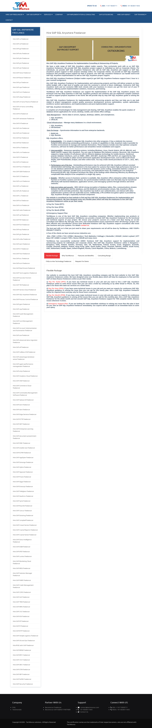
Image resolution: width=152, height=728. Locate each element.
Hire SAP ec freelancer (20, 147)
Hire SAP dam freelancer (21, 409)
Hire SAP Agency (123, 14)
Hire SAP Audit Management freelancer (23, 315)
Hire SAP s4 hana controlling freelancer (23, 108)
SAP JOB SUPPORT (34, 14)
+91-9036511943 (131, 6)
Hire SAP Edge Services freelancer (24, 414)
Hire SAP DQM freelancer (21, 547)
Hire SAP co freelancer (20, 39)
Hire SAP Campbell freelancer (23, 520)
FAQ (13, 707)
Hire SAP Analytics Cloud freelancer (25, 376)
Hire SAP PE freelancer (21, 220)
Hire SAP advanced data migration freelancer (25, 341)
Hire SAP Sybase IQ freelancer (23, 400)
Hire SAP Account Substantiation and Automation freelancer (25, 329)
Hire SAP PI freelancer (20, 626)
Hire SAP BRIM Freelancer (22, 650)
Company (59, 14)
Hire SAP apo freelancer (21, 87)
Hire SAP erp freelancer (21, 229)
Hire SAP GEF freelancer (21, 424)
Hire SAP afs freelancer (21, 191)
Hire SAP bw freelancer (21, 138)
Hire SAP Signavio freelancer (23, 472)
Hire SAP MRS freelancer (21, 607)
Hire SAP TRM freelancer (21, 602)
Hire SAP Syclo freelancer (21, 501)
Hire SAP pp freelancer (21, 49)
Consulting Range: (104, 256)
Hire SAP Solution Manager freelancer (22, 574)
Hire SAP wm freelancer (21, 133)
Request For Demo (82, 261)
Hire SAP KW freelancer (21, 616)
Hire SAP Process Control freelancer (25, 299)
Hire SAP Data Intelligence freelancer (22, 541)
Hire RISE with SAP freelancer (23, 645)
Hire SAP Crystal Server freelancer (24, 535)
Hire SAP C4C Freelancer (21, 660)
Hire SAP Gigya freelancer (22, 482)
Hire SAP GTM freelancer (21, 669)
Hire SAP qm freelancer (21, 68)
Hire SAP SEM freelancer (21, 171)
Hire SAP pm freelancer (21, 63)
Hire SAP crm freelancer (21, 152)
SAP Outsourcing (106, 14)
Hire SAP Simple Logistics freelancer (25, 636)
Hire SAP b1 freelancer (21, 249)
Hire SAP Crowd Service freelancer (25, 525)
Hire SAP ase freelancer (21, 335)
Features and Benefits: (86, 256)
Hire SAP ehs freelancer (21, 53)
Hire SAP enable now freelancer (24, 448)
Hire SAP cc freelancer (20, 196)
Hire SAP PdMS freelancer (22, 580)
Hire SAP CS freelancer (21, 176)
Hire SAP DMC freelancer (21, 443)
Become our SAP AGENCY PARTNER (57, 710)
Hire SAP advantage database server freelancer (23, 358)
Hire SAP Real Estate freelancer (24, 268)
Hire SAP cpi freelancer (21, 215)
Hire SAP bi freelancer (20, 114)
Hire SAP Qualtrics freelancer (23, 496)
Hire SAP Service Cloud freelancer (24, 290)
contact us (85, 225)
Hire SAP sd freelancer (20, 44)
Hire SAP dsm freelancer (21, 405)
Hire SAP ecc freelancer (21, 258)
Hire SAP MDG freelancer (21, 568)
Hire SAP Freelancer (15, 14)
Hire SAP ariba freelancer (21, 239)
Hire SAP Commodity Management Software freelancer (25, 394)
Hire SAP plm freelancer (21, 58)
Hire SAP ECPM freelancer (22, 453)
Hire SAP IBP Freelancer (21, 674)
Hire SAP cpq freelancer (21, 309)
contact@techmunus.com (89, 707)
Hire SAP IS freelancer (20, 157)
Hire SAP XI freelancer (20, 123)
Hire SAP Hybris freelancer (22, 467)
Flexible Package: (52, 256)
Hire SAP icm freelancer (21, 205)
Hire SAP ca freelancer (20, 186)
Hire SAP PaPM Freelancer (22, 679)
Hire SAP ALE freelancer (21, 597)
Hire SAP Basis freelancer (22, 78)
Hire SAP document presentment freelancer (24, 437)
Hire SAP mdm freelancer (21, 210)
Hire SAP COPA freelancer (22, 592)
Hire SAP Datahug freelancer (23, 515)
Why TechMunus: (68, 256)
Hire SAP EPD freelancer (21, 551)
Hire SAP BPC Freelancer (21, 655)
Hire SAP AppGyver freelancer (23, 457)
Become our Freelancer (53, 707)
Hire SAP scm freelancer (21, 181)
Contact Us (84, 712)
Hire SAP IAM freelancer (21, 381)
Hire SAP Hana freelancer (22, 73)
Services (48, 14)
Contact (9, 20)
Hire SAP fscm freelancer (21, 167)
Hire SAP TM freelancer (21, 285)
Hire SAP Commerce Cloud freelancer (22, 387)
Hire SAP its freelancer (21, 200)
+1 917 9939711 (109, 6)
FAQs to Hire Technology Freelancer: (59, 261)
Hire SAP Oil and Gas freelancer (24, 640)
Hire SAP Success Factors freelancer (22, 279)
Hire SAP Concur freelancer (22, 511)
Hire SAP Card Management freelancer (23, 322)
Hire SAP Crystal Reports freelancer (25, 530)
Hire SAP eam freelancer (21, 244)
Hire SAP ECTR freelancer (22, 419)
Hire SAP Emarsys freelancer (23, 486)
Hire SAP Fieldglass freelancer (23, 491)
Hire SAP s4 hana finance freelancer (25, 102)
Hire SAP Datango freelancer (23, 462)
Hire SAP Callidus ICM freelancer (24, 352)
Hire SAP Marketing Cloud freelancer (22, 562)
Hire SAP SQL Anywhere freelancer (25, 294)
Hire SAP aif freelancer (21, 347)
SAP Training (140, 14)
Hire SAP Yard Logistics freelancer (25, 273)
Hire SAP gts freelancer (21, 234)
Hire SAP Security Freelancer (23, 684)
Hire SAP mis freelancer (21, 128)
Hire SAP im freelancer (20, 162)
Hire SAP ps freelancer (20, 82)
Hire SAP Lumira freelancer (22, 556)
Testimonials (16, 710)
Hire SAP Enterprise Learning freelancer (23, 430)
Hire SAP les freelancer (21, 143)
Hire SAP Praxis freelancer (22, 477)
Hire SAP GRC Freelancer (21, 665)
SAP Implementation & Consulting (81, 14)
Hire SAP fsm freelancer (21, 225)
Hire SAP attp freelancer (21, 371)
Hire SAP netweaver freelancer (23, 118)
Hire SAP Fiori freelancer (21, 254)
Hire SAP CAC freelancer (21, 611)
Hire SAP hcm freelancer (21, 92)
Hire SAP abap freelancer (21, 97)
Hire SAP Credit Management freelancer (23, 586)
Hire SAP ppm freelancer (21, 304)
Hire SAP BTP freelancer (21, 631)
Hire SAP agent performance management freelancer (23, 365)
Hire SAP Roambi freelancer (22, 506)
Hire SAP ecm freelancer (21, 263)
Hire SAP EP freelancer (21, 621)
